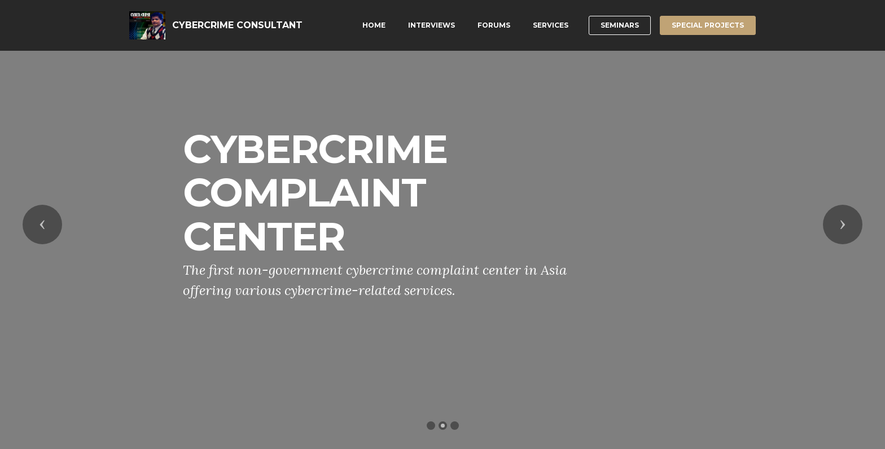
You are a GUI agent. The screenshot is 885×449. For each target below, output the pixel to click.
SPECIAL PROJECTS (708, 25)
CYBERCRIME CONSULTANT (237, 25)
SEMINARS (620, 25)
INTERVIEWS (431, 25)
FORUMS (493, 25)
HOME (373, 25)
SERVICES (550, 25)
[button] (42, 224)
